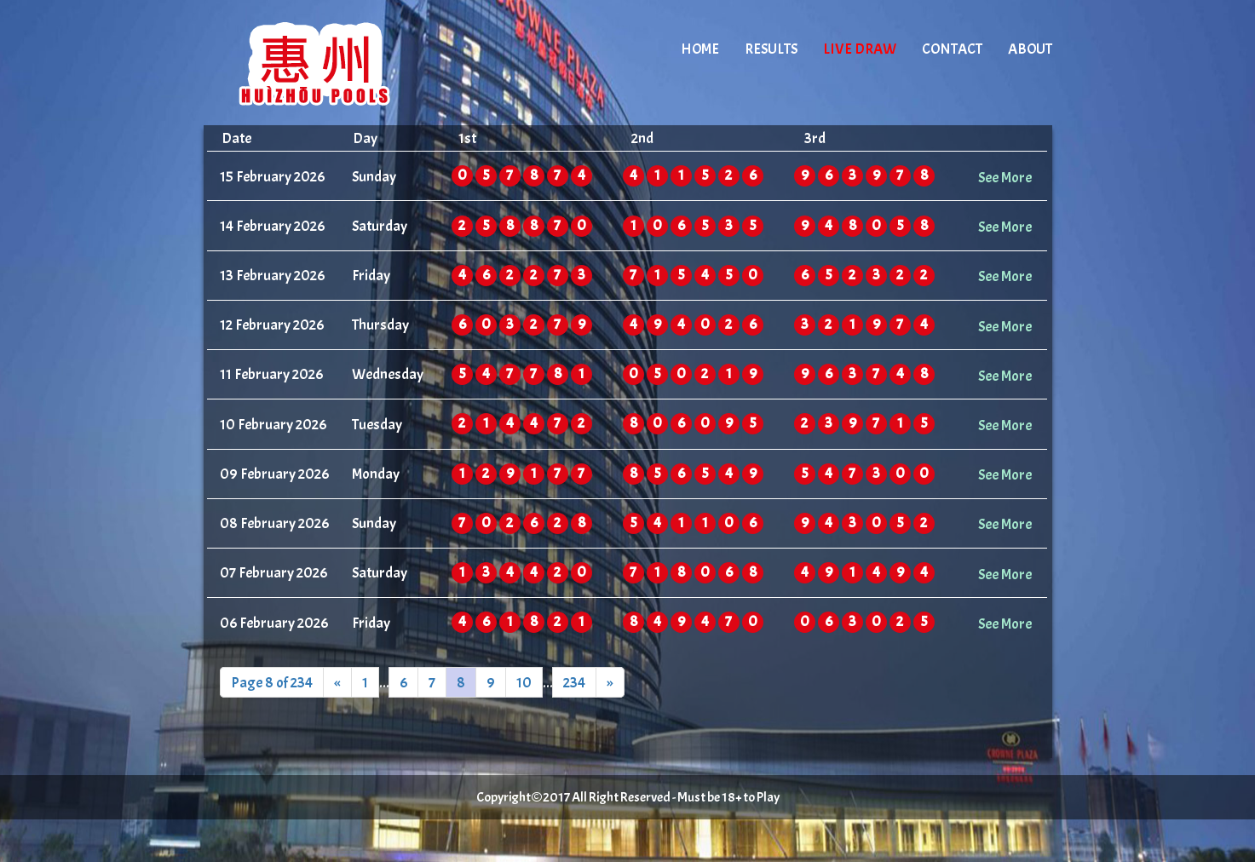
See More (1005, 177)
